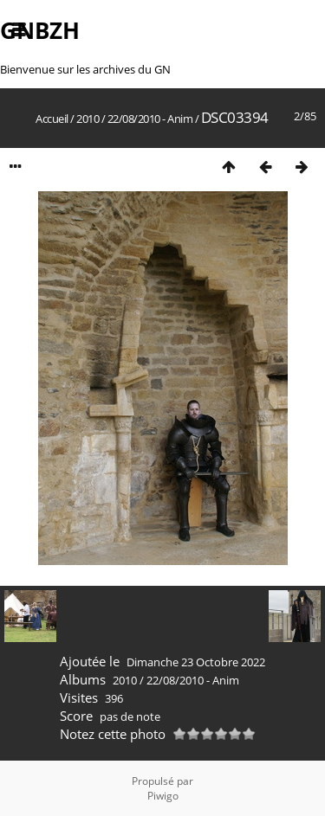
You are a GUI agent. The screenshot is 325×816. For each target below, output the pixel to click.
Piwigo (163, 795)
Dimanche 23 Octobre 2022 (196, 662)
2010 (87, 118)
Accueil (52, 118)
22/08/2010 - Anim (150, 118)
